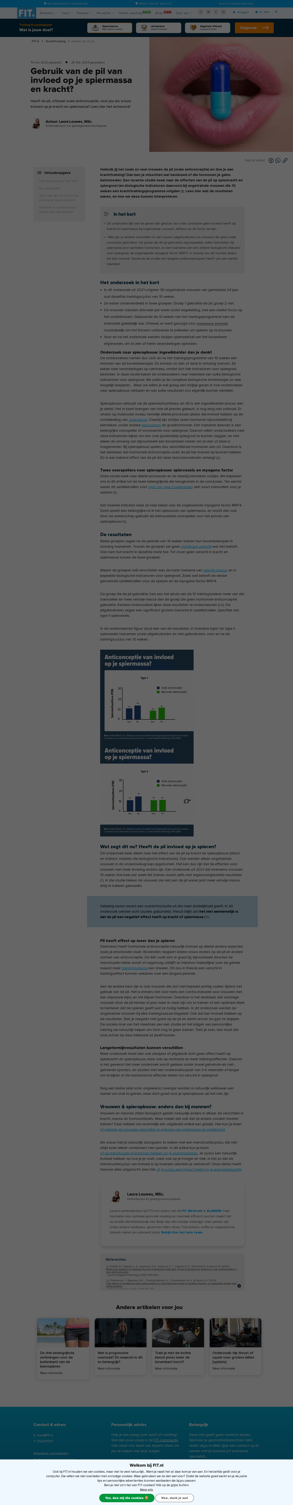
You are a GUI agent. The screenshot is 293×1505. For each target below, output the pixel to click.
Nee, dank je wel (174, 1498)
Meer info (146, 1489)
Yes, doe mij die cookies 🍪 (127, 1498)
